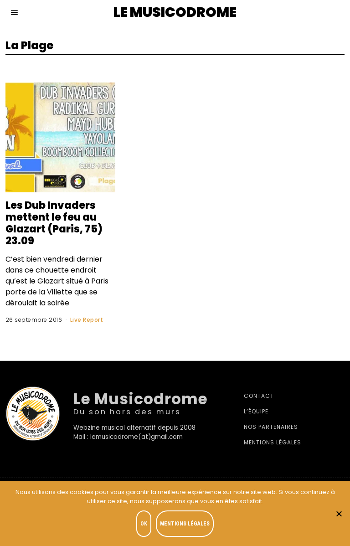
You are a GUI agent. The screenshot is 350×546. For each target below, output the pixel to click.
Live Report (86, 320)
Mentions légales (272, 442)
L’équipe (256, 411)
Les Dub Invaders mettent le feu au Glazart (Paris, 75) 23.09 (54, 222)
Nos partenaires (271, 427)
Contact (259, 396)
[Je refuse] (338, 513)
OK (143, 523)
